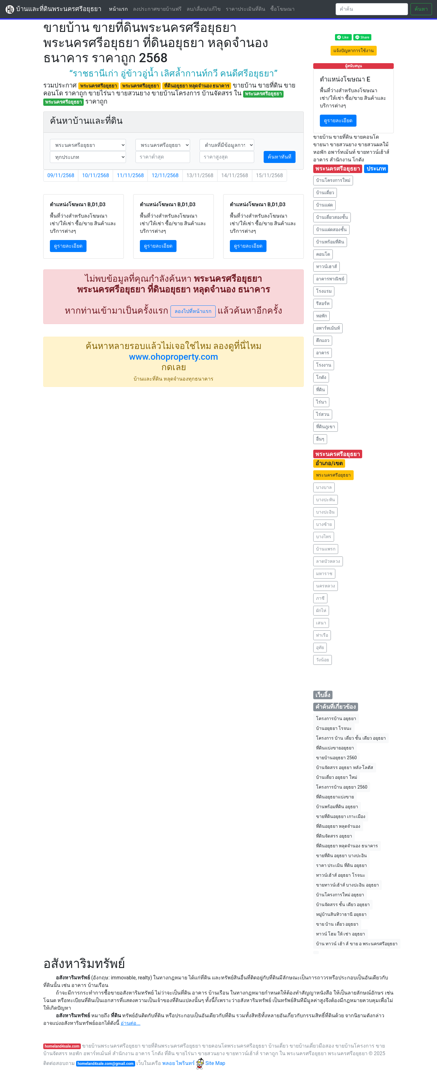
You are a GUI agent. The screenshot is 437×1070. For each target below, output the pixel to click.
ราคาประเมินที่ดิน (245, 9)
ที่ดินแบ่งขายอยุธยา (335, 747)
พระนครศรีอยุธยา (333, 475)
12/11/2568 (165, 175)
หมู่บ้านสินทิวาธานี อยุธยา (341, 914)
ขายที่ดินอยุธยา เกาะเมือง (340, 816)
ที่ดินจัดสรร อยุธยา (334, 836)
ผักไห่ (321, 610)
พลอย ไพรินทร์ (183, 1063)
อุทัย (320, 647)
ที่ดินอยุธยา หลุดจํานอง (338, 826)
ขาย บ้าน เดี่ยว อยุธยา (337, 924)
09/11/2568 (60, 175)
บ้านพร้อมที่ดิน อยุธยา (337, 806)
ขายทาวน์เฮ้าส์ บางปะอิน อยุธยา (347, 884)
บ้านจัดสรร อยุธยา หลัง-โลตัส (344, 767)
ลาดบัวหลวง (328, 561)
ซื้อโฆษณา (282, 9)
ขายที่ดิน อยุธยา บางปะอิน (341, 855)
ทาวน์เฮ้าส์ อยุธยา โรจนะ (340, 875)
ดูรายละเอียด (68, 246)
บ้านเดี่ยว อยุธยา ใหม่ (336, 777)
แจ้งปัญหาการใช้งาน (353, 50)
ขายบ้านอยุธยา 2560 (336, 757)
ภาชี (320, 598)
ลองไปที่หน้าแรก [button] (193, 311)
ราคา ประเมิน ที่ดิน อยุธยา (341, 865)
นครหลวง (325, 585)
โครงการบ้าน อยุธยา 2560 (341, 787)
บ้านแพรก (325, 548)
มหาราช (324, 573)
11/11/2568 (130, 175)
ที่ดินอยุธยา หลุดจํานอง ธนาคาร (347, 845)
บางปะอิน (325, 511)
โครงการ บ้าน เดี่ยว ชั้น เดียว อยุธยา (351, 738)
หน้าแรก (119, 8)
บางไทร (323, 536)
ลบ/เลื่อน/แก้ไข (204, 9)
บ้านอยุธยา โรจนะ (334, 728)
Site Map (215, 1063)
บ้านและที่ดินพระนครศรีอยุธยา (53, 9)
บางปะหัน (325, 499)
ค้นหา (421, 9)
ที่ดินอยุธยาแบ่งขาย (335, 796)
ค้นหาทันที (279, 157)
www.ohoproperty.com (173, 357)
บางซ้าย (324, 524)
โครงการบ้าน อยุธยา (336, 718)
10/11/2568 (95, 175)
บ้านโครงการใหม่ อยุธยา (340, 894)
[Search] (372, 9)
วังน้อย (322, 659)
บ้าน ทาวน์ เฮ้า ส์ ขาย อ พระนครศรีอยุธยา (357, 943)
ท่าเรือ (322, 635)
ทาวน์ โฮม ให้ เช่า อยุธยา (340, 933)
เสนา (321, 622)
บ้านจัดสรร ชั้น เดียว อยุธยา (343, 904)
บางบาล (324, 487)
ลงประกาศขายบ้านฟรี (157, 9)
